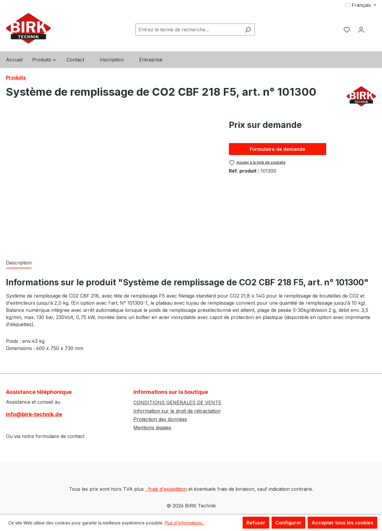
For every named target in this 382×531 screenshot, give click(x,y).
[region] (111, 183)
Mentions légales (152, 428)
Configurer (288, 523)
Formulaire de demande (277, 149)
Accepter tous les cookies (342, 523)
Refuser (256, 523)
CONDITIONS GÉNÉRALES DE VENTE (177, 402)
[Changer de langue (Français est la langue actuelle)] (360, 5)
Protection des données (160, 419)
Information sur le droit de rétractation (177, 411)
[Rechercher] (248, 29)
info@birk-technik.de (34, 414)
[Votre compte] (361, 29)
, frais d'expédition (166, 489)
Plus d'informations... (185, 522)
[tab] (19, 263)
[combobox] (188, 29)
